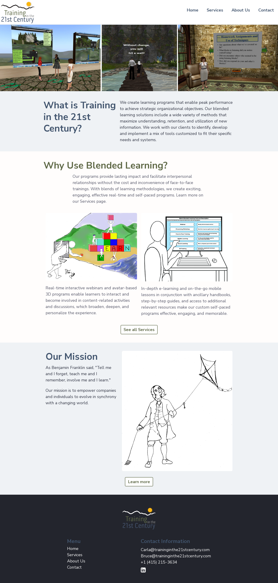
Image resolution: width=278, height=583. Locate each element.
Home (192, 10)
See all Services (139, 330)
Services (215, 10)
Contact (266, 10)
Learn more (139, 482)
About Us (241, 10)
